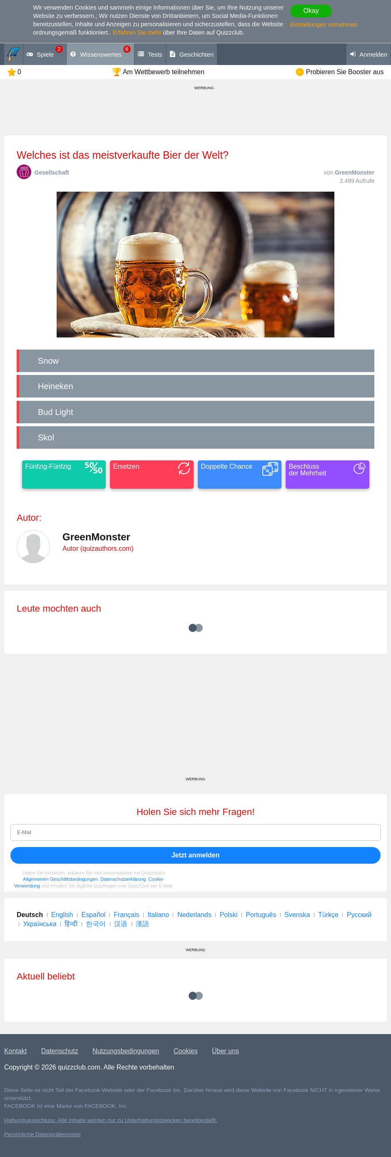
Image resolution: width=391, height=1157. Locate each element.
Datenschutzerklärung (123, 879)
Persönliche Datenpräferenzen (42, 1134)
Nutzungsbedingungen (125, 1051)
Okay (311, 10)
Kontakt (15, 1051)
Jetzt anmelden (196, 855)
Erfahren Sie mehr (137, 32)
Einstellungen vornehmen (324, 24)
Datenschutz (59, 1051)
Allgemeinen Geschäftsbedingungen (60, 879)
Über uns (225, 1051)
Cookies (186, 1051)
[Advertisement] (195, 718)
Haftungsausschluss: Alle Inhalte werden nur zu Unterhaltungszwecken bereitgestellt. (110, 1120)
